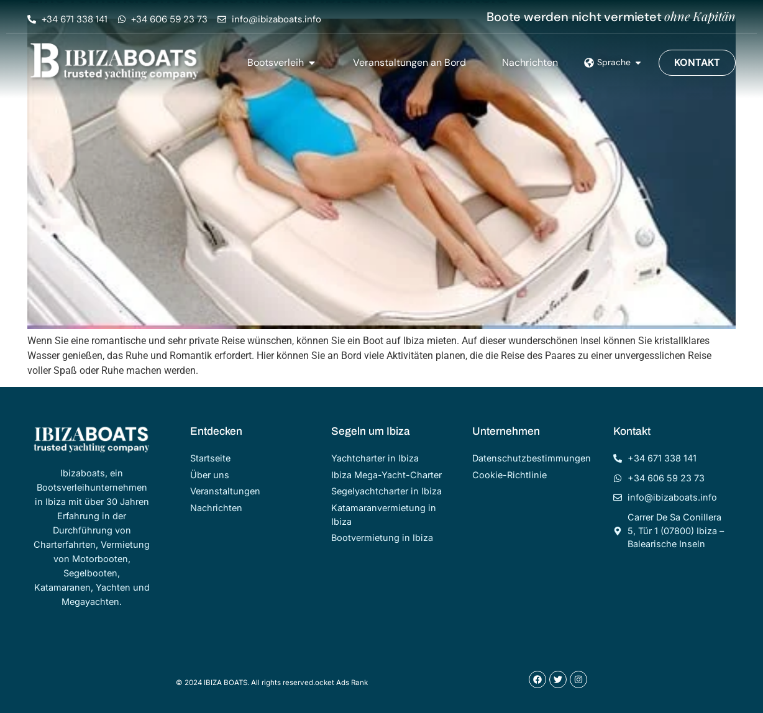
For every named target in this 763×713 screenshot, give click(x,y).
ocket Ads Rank (341, 682)
